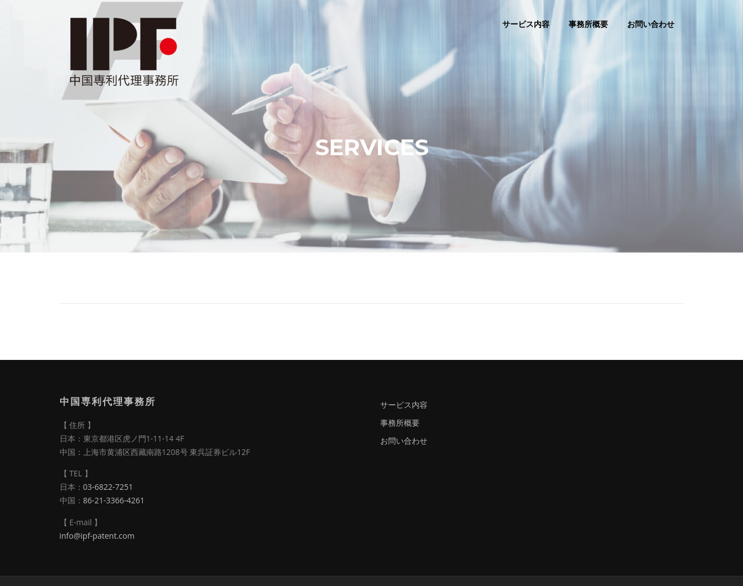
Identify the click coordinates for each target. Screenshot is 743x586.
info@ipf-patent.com (97, 535)
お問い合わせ (650, 24)
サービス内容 (526, 24)
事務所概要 (588, 24)
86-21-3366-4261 (114, 500)
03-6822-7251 (108, 486)
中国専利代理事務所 (108, 401)
